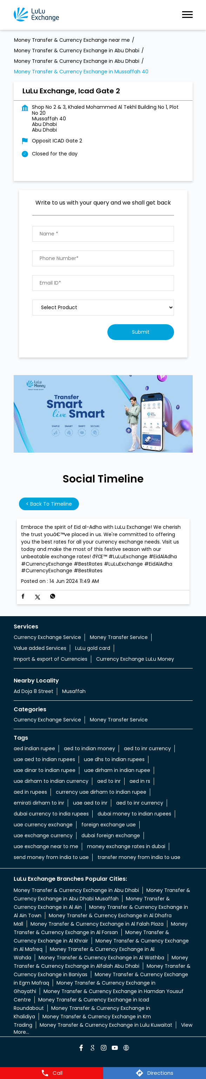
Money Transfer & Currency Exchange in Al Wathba (101, 957)
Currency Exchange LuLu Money (135, 658)
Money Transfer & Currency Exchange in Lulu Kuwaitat (106, 1024)
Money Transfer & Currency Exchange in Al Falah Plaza (97, 923)
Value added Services (40, 648)
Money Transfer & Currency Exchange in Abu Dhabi (76, 890)
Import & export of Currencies (50, 658)
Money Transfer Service (119, 637)
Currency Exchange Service (47, 637)
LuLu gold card (92, 648)
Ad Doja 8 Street (33, 691)
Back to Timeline (49, 503)
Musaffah (74, 691)
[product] (103, 307)
